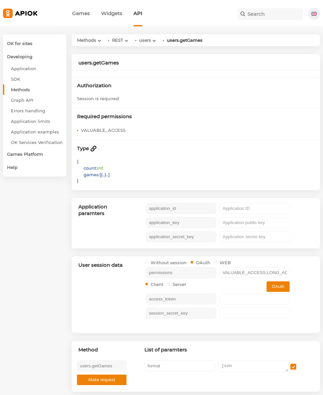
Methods (86, 40)
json (253, 366)
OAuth (200, 262)
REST (117, 40)
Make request (102, 379)
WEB (222, 262)
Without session (166, 262)
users (145, 40)
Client (154, 284)
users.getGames (184, 40)
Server (176, 284)
